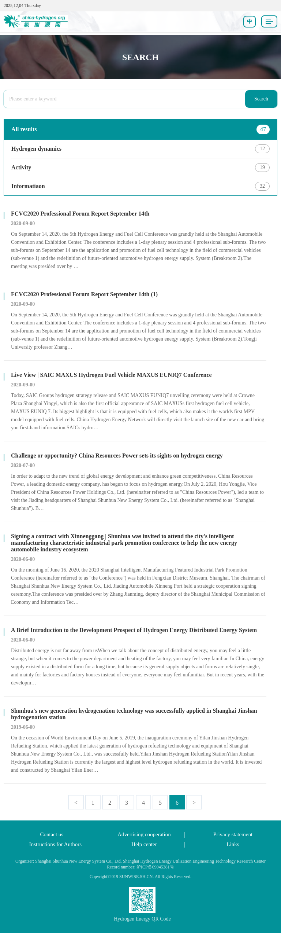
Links (233, 844)
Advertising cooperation (144, 834)
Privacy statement (232, 834)
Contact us (51, 834)
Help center (144, 844)
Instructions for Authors (55, 844)
